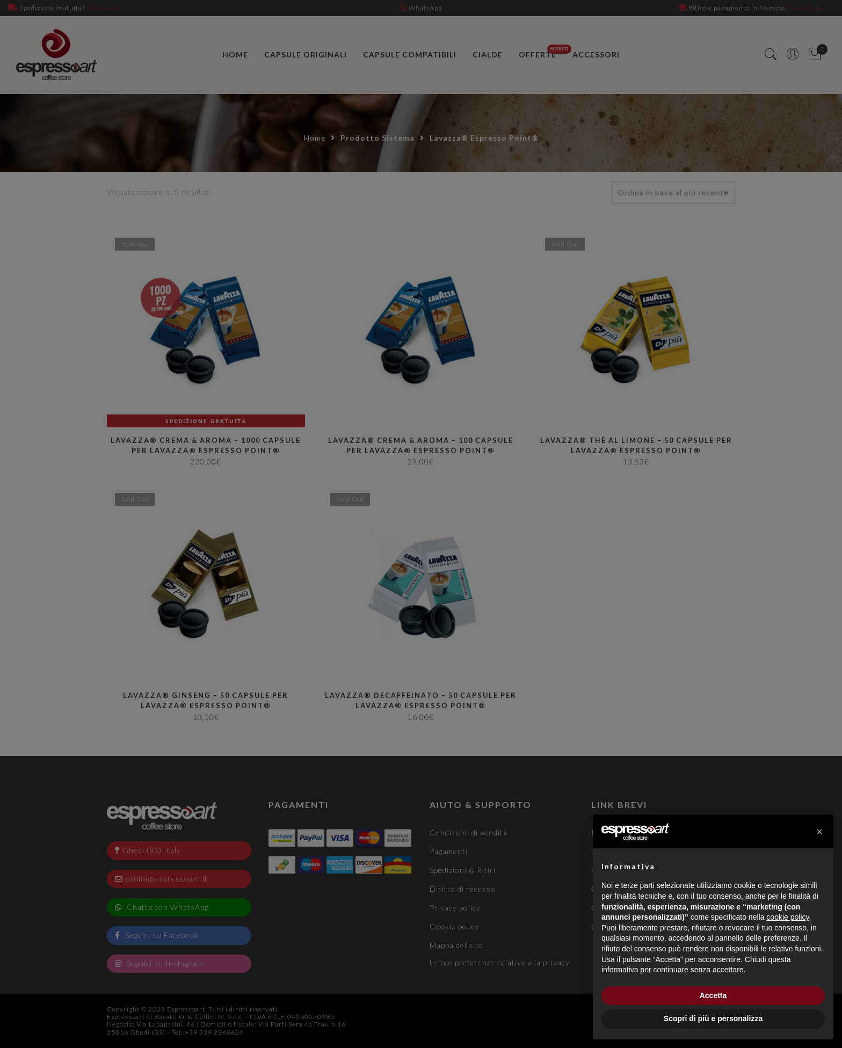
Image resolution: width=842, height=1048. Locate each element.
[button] (819, 831)
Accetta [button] (713, 995)
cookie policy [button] (787, 917)
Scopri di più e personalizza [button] (713, 1018)
